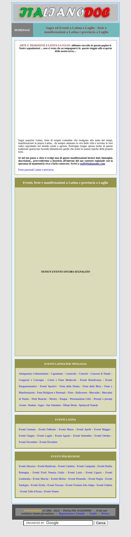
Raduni (32, 405)
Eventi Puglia (95, 478)
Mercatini (94, 392)
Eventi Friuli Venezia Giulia (48, 472)
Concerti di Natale (100, 373)
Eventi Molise (58, 478)
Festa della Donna (70, 386)
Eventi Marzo (66, 429)
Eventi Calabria (66, 466)
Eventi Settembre (82, 435)
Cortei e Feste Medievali (62, 380)
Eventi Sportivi (48, 386)
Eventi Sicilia (38, 485)
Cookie (93, 513)
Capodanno (57, 373)
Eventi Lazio (75, 472)
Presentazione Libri (80, 398)
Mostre (53, 398)
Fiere (70, 392)
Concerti (83, 373)
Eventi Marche (41, 478)
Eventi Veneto (51, 491)
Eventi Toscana (55, 485)
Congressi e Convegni (31, 380)
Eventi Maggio (102, 429)
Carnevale (71, 373)
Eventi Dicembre (48, 442)
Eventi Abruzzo (27, 466)
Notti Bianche (39, 398)
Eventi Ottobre (102, 435)
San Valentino (53, 405)
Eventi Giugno (27, 435)
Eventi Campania (86, 466)
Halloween (81, 392)
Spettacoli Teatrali (88, 405)
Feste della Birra (92, 386)
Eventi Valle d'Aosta (31, 491)
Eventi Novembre (28, 442)
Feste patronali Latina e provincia (36, 169)
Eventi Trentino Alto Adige (80, 485)
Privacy (106, 513)
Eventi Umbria (104, 485)
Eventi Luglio (44, 435)
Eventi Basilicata (47, 466)
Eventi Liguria (94, 472)
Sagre (41, 405)
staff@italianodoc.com (92, 163)
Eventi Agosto (62, 435)
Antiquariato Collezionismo (33, 373)
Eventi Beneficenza (90, 380)
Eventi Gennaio (27, 429)
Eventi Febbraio (47, 429)
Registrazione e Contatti (72, 513)
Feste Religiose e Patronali (51, 392)
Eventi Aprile (84, 429)
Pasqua (63, 398)
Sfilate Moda (70, 405)
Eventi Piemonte (77, 478)
